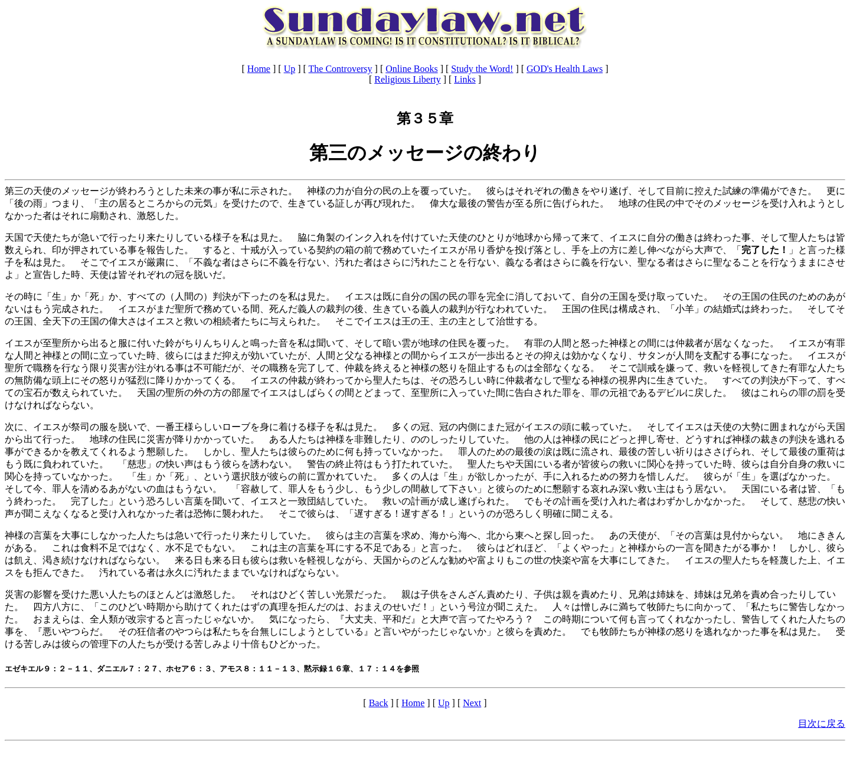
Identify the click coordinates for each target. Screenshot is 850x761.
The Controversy (340, 69)
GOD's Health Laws (565, 69)
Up (290, 69)
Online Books (411, 69)
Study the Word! (482, 69)
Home (258, 69)
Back (378, 703)
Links (464, 79)
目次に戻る (821, 724)
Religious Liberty (407, 79)
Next (472, 703)
